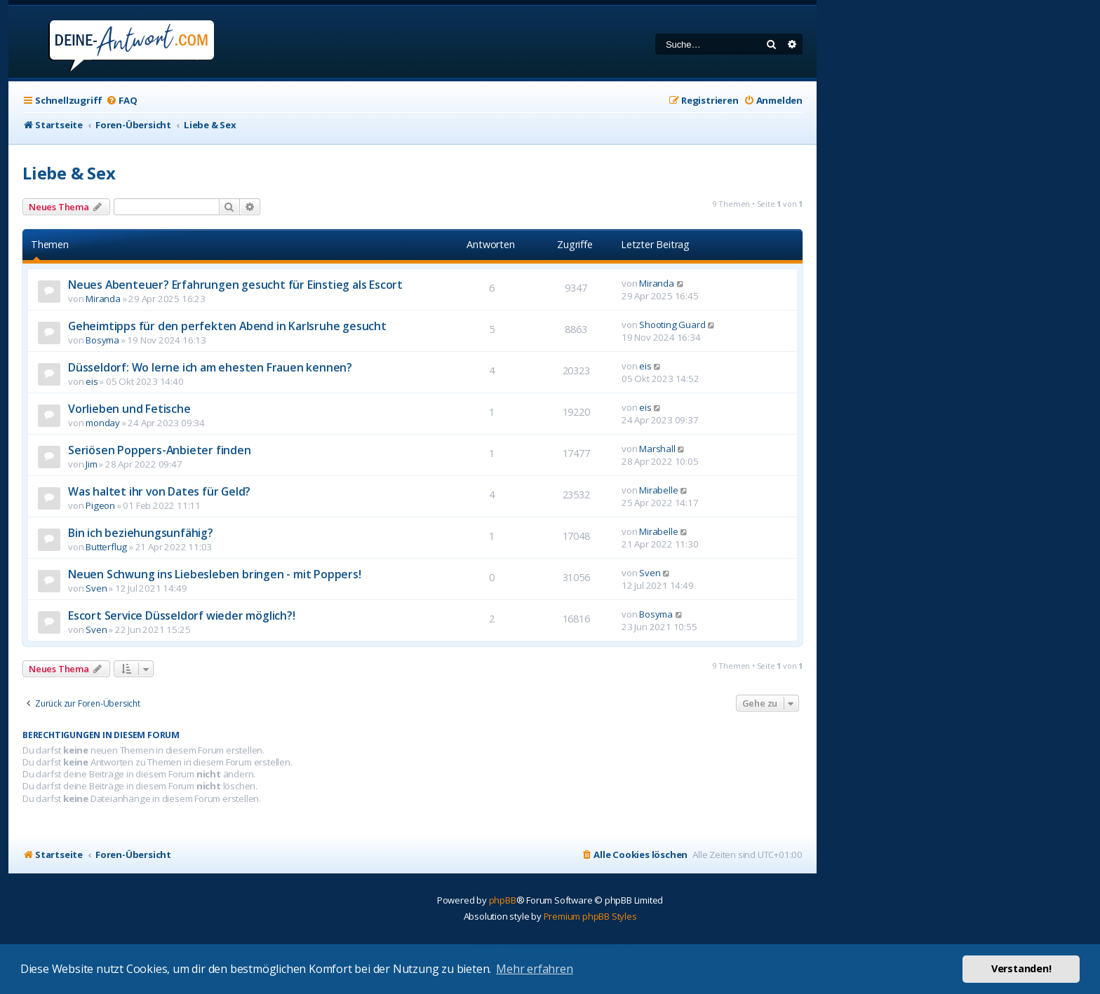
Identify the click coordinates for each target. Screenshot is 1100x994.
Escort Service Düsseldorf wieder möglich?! (181, 615)
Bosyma (102, 340)
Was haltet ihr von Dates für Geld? (159, 491)
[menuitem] (121, 100)
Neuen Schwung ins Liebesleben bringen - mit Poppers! (214, 574)
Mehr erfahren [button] (534, 968)
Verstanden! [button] (1021, 968)
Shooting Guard (672, 324)
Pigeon (100, 505)
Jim (91, 464)
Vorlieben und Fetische (129, 408)
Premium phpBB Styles (590, 916)
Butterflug (106, 546)
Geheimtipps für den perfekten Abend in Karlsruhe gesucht (227, 326)
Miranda (103, 298)
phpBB (502, 900)
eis (92, 381)
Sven (96, 588)
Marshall (657, 448)
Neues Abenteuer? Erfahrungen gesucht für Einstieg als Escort (235, 284)
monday (103, 422)
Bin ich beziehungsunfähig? (140, 532)
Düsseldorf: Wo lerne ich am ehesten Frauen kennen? (210, 367)
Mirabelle (658, 490)
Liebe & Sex (69, 172)
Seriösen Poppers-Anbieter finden (159, 450)
